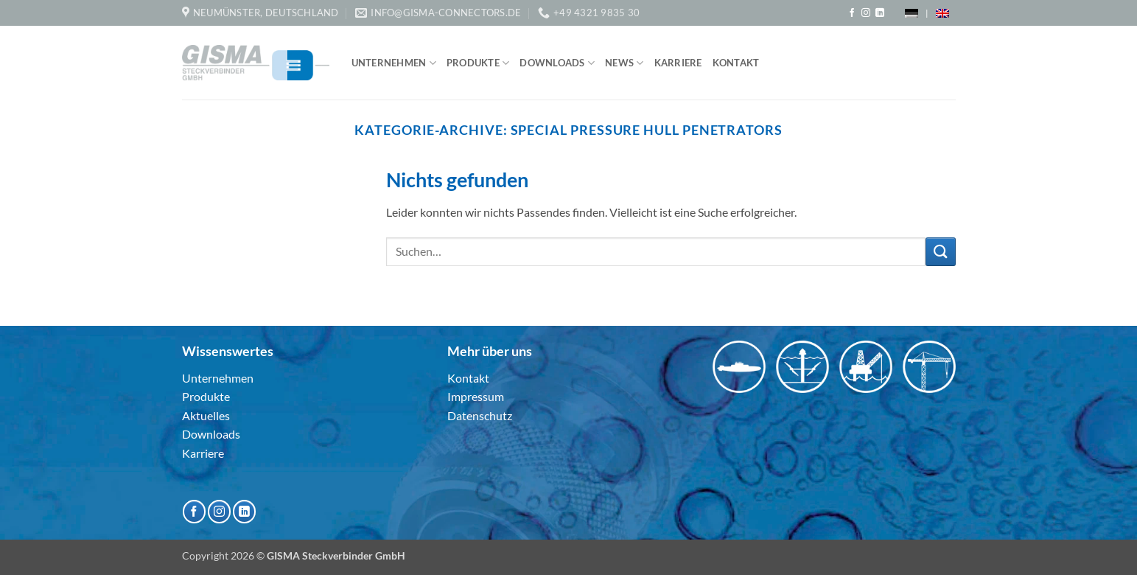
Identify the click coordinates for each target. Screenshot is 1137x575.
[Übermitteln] (940, 251)
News (624, 63)
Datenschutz (479, 415)
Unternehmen (393, 63)
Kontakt (736, 63)
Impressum (475, 396)
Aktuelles (206, 415)
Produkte (478, 63)
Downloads (557, 63)
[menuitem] (911, 13)
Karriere (678, 63)
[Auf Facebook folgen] (851, 13)
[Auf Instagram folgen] (865, 13)
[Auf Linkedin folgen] (879, 13)
